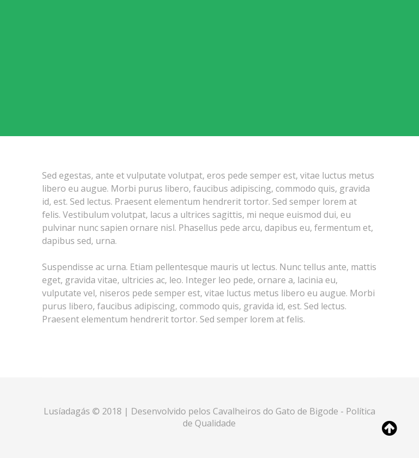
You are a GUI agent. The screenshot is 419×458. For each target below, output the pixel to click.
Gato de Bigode (308, 411)
